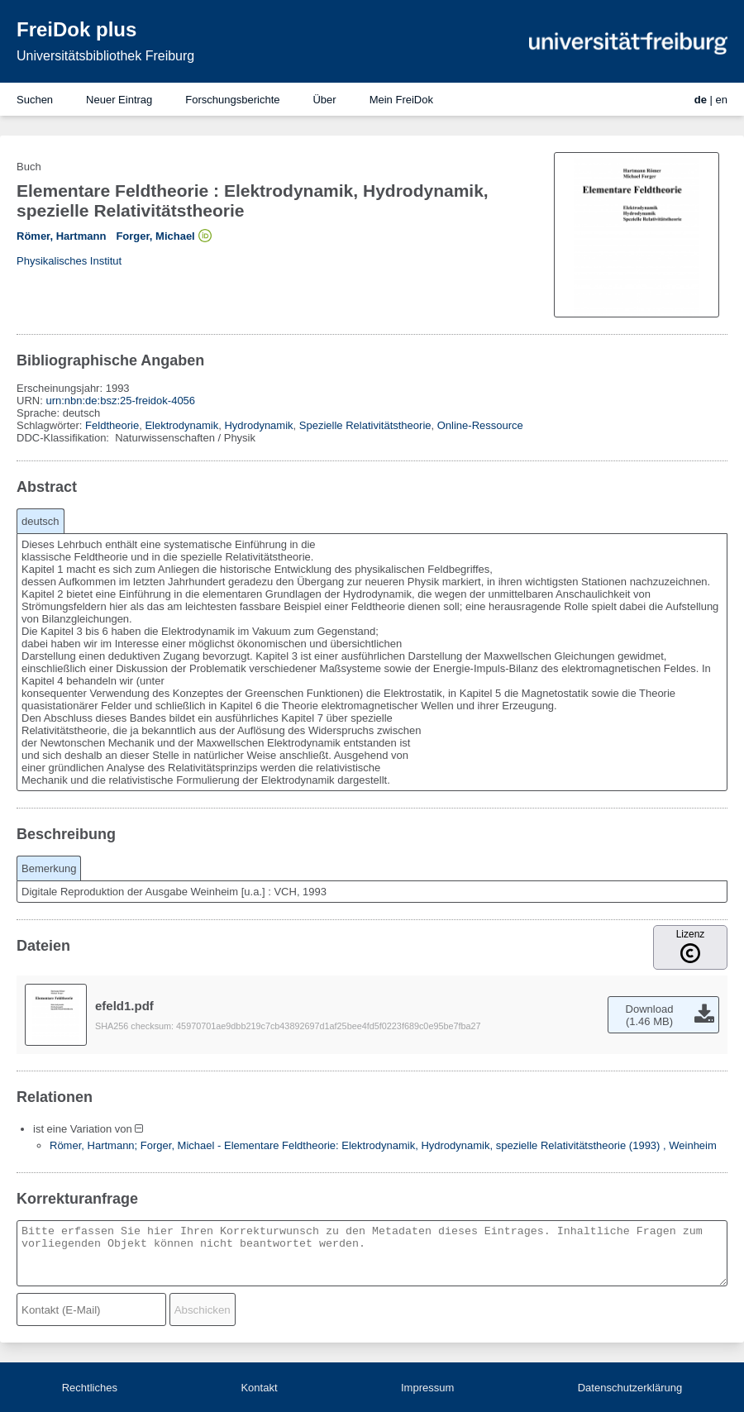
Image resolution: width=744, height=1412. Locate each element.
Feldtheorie (112, 425)
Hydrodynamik (258, 425)
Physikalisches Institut (69, 261)
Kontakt (259, 1387)
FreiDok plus (76, 29)
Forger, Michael (155, 236)
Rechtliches (89, 1387)
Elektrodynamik (181, 425)
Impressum (427, 1387)
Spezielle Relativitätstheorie (365, 425)
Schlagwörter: (51, 425)
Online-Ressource (480, 425)
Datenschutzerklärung (630, 1387)
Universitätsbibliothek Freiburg (105, 56)
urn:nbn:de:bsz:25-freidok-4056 (120, 400)
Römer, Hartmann (61, 236)
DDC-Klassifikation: (64, 438)
